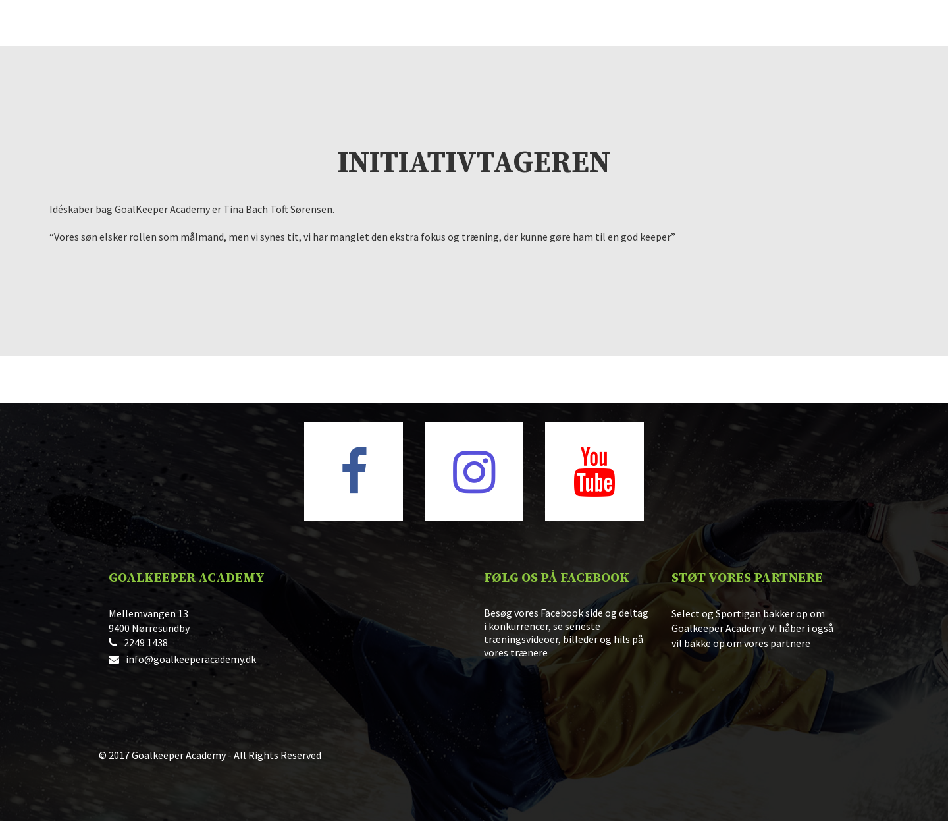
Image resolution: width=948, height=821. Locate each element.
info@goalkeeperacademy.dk (191, 658)
